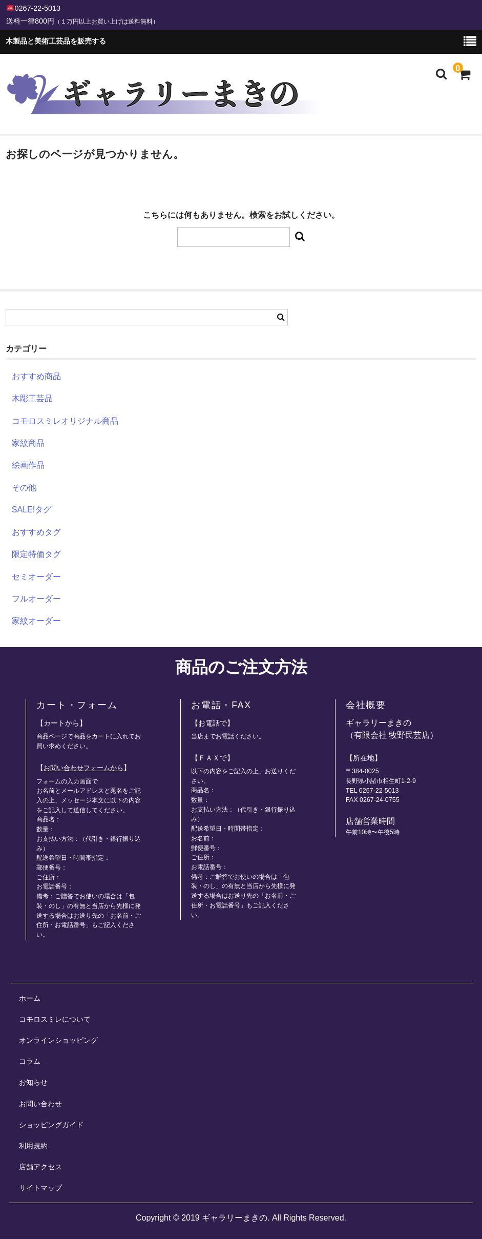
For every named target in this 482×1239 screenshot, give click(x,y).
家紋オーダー (36, 620)
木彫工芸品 (32, 398)
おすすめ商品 (36, 376)
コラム (29, 1061)
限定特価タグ (36, 554)
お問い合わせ (40, 1104)
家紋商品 (28, 443)
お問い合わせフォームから (83, 768)
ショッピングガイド (51, 1125)
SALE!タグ (31, 509)
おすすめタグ (36, 532)
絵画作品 (28, 465)
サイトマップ (40, 1188)
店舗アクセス (40, 1167)
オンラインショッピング (58, 1040)
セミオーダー (36, 576)
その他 (24, 487)
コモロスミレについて (55, 1019)
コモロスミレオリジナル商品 (65, 421)
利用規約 (33, 1146)
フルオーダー (36, 598)
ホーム (29, 998)
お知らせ (33, 1082)
